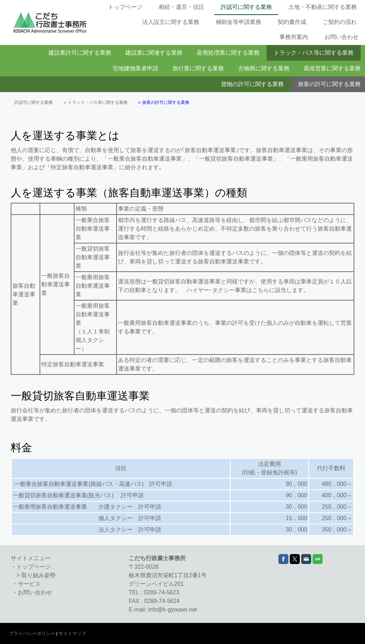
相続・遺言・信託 (181, 7)
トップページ (125, 7)
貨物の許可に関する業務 (252, 84)
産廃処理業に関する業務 (228, 53)
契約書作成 (292, 22)
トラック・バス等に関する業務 (314, 53)
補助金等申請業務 (238, 22)
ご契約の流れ (340, 22)
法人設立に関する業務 (170, 22)
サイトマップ (72, 633)
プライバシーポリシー (32, 633)
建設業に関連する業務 (153, 53)
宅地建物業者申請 (135, 68)
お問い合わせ (341, 37)
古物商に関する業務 (263, 68)
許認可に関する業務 (246, 7)
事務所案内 (293, 37)
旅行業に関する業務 (198, 68)
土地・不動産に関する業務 (322, 7)
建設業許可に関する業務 (79, 53)
